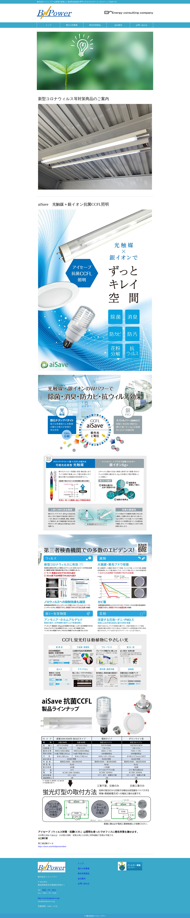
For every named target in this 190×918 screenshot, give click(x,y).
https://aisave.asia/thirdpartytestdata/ (52, 846)
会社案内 (82, 879)
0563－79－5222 (49, 890)
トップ (81, 863)
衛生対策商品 (83, 873)
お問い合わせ (83, 884)
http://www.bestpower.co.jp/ (49, 898)
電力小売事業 (83, 868)
